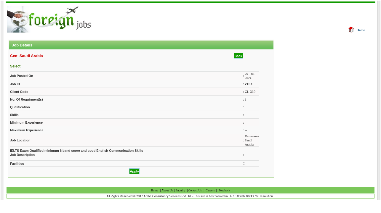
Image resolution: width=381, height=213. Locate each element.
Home (360, 30)
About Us (167, 190)
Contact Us (195, 190)
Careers (210, 190)
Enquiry (180, 190)
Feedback (224, 190)
